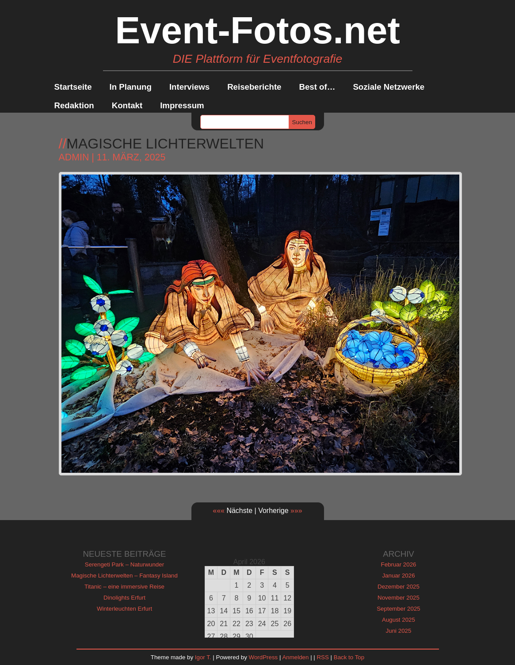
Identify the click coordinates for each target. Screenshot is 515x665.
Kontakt (127, 105)
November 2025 (399, 597)
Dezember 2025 (399, 586)
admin (74, 157)
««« (219, 510)
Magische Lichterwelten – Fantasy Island (124, 575)
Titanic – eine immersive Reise (124, 586)
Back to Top (349, 657)
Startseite (73, 86)
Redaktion (74, 105)
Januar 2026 (398, 575)
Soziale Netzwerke (388, 86)
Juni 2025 (399, 630)
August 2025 (398, 619)
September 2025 (398, 608)
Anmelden (295, 657)
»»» (296, 510)
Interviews (189, 86)
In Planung (131, 86)
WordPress (263, 657)
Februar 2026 (398, 564)
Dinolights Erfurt (124, 597)
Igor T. (203, 657)
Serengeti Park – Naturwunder (124, 564)
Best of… (317, 86)
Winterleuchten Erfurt (124, 608)
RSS (322, 657)
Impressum (182, 105)
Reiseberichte (254, 86)
